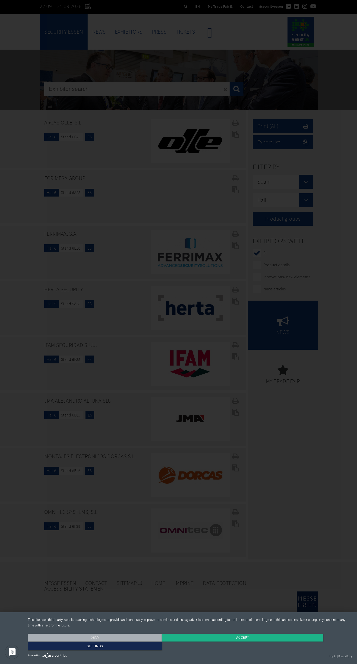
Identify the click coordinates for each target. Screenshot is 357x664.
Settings (304, 647)
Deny (76, 647)
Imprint (333, 656)
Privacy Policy (345, 656)
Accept (189, 647)
